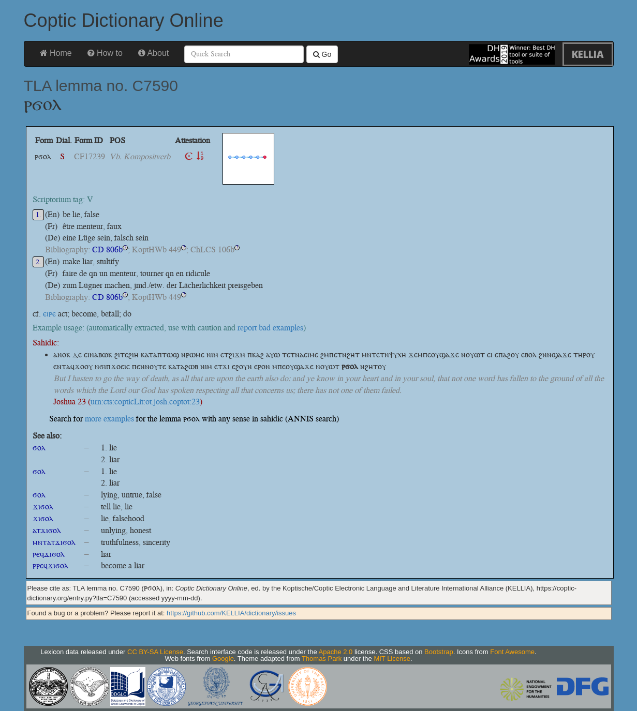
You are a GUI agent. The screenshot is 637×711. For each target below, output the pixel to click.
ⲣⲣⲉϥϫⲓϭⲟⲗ (50, 565)
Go (322, 54)
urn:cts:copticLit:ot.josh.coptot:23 (145, 401)
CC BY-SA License (155, 652)
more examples (109, 418)
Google (223, 658)
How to (105, 53)
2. (38, 262)
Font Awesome (512, 652)
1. (38, 215)
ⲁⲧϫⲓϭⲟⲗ (47, 530)
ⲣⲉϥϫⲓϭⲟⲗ (49, 554)
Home (56, 53)
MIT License (392, 658)
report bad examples (270, 327)
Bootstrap (438, 652)
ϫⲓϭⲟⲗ (43, 506)
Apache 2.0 (336, 652)
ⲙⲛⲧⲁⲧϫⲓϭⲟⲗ (54, 542)
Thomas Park (322, 658)
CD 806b (107, 249)
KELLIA (588, 54)
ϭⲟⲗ (39, 447)
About (153, 53)
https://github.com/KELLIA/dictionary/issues (231, 613)
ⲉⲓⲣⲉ (49, 313)
